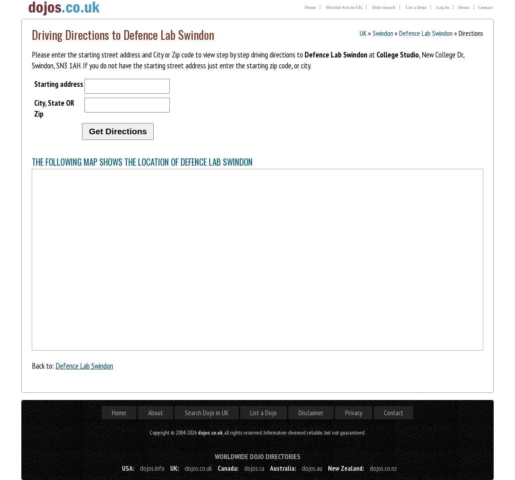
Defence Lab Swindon (426, 33)
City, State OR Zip (54, 108)
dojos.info (152, 468)
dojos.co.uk (198, 468)
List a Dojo (416, 7)
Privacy (353, 412)
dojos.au (312, 468)
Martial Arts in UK (344, 7)
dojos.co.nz (383, 468)
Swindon (383, 33)
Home (310, 7)
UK (363, 33)
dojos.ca (254, 468)
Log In (443, 7)
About (463, 7)
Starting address (58, 84)
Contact (485, 7)
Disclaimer (311, 412)
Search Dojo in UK (207, 412)
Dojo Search (384, 7)
